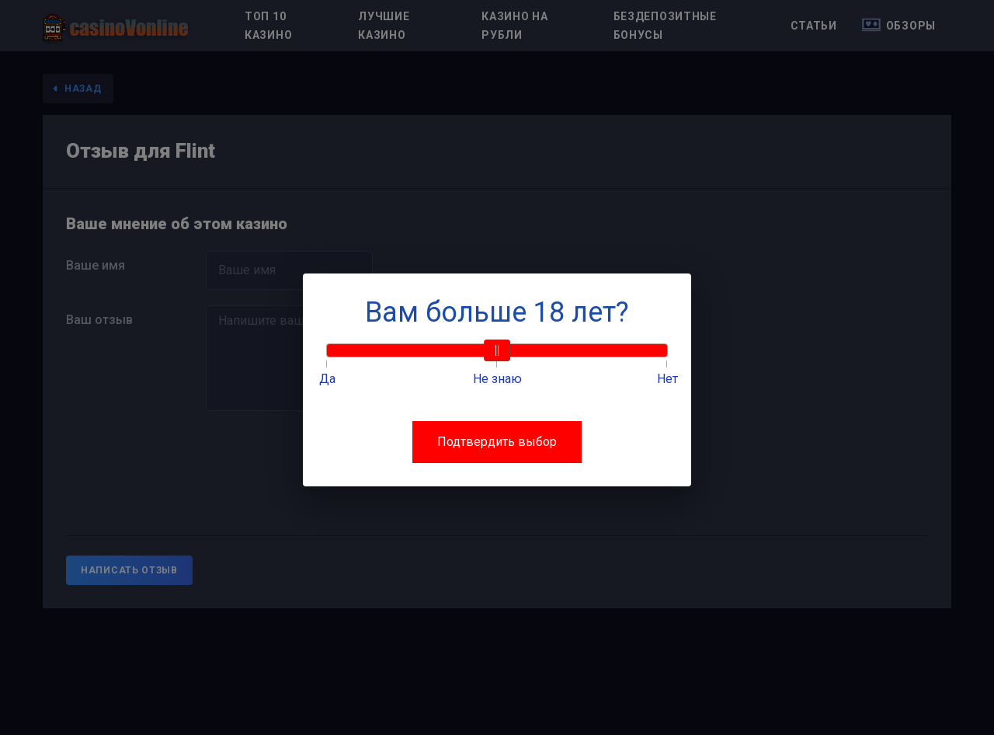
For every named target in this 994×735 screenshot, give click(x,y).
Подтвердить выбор (497, 441)
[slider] (497, 350)
